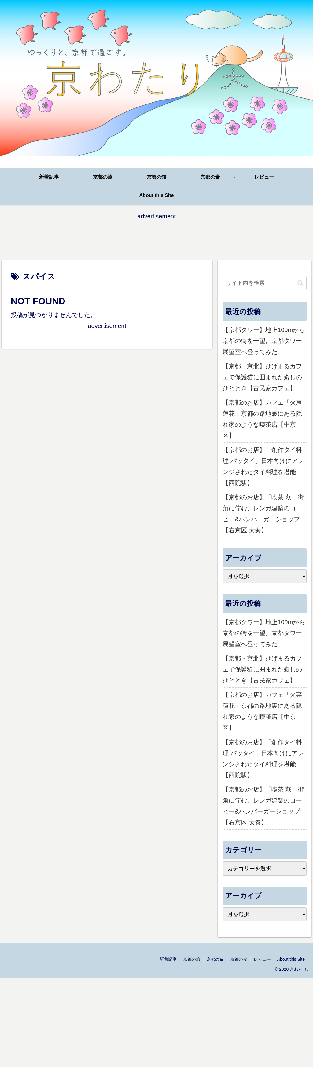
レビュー (262, 959)
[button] (300, 282)
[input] (264, 283)
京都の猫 (215, 959)
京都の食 (238, 959)
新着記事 (168, 959)
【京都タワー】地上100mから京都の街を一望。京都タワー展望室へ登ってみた (264, 340)
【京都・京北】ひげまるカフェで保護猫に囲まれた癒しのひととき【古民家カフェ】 (262, 377)
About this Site (291, 959)
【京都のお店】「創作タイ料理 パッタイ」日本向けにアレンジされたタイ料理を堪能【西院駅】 (263, 466)
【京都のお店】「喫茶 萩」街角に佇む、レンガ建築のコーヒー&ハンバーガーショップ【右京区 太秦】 (263, 514)
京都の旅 (191, 959)
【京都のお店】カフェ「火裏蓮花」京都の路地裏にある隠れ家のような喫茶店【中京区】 (262, 419)
